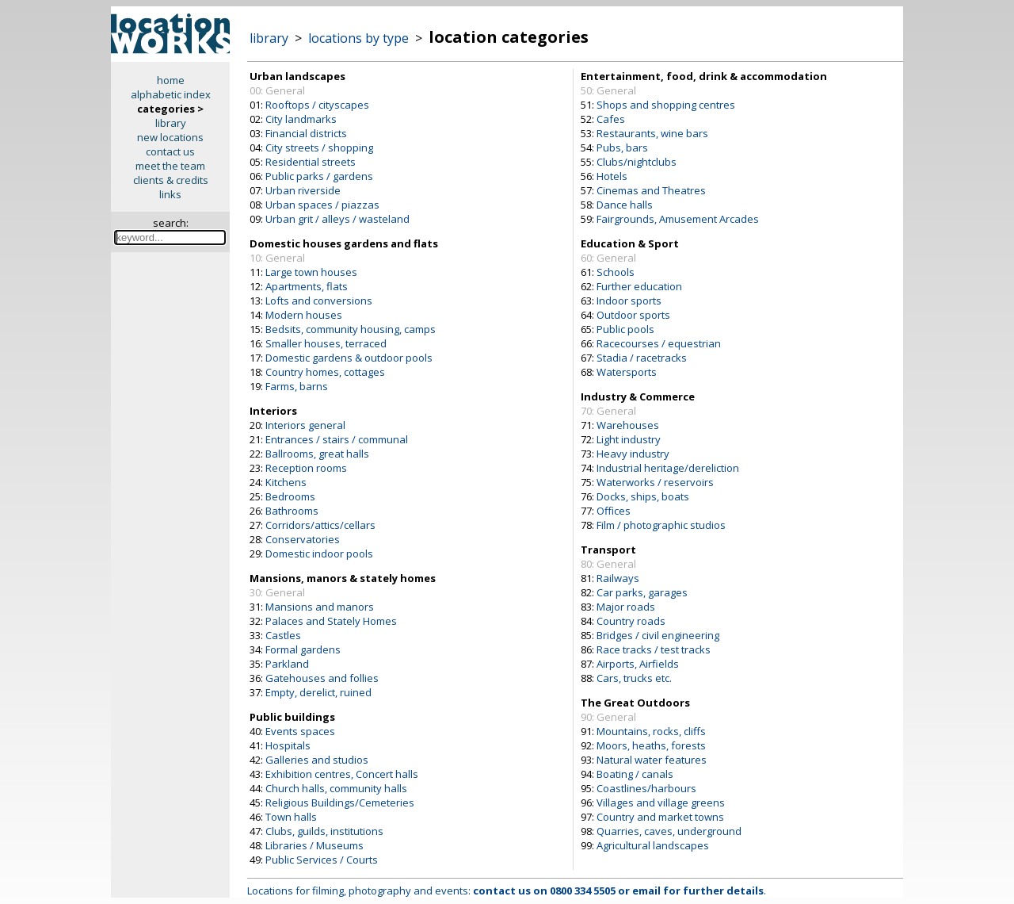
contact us (170, 151)
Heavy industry (633, 453)
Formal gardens (303, 649)
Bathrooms (291, 511)
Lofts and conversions (318, 300)
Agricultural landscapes (653, 845)
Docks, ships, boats (643, 496)
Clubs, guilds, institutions (324, 831)
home (171, 80)
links (170, 194)
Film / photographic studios (661, 525)
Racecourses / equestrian (659, 343)
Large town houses (311, 272)
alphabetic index (171, 94)
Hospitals (288, 745)
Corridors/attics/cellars (320, 525)
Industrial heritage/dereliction (668, 468)
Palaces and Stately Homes (331, 621)
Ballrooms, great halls (317, 453)
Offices (614, 511)
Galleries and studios (316, 760)
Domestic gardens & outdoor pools (349, 357)
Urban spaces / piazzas (322, 204)
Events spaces (300, 731)
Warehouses (628, 425)
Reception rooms (306, 468)
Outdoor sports (633, 315)
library (170, 123)
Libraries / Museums (314, 845)
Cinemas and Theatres (651, 190)
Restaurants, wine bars (652, 133)
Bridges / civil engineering (658, 635)
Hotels (612, 176)
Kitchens (286, 482)
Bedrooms (290, 496)
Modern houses (303, 315)
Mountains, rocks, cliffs (651, 731)
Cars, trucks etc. (634, 678)
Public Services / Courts (321, 859)
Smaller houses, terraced (326, 343)
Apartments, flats (306, 286)
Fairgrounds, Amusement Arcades (678, 219)
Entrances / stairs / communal (336, 439)
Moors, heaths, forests (651, 745)
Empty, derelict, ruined (318, 692)
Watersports (627, 372)
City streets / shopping (319, 147)
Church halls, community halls (336, 788)
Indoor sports (629, 300)
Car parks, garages (642, 592)
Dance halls (625, 204)
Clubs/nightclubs (637, 162)
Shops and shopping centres (666, 105)
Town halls (291, 817)
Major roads (626, 606)
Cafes (611, 119)
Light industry (629, 439)
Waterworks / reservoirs (655, 482)
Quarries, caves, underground (669, 831)
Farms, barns (296, 386)
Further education (639, 286)
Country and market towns (660, 817)
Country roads (631, 621)
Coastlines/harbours (646, 788)
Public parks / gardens (319, 176)
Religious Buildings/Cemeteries (339, 802)
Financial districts (306, 133)
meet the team (170, 166)
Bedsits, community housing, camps (350, 329)
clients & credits (170, 180)
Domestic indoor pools (319, 553)
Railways (618, 578)
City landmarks (301, 119)
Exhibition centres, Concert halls (341, 774)
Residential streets (310, 162)
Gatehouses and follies (322, 678)
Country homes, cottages (325, 372)
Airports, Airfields (638, 664)
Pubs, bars (622, 147)
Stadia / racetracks (642, 357)
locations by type (358, 38)
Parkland (287, 664)
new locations (170, 137)
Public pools (625, 329)
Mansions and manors (319, 606)
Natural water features (652, 760)
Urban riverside (303, 190)
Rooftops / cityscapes (317, 105)
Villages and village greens (661, 802)
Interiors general (305, 425)
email (646, 890)
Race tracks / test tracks (654, 649)
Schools (616, 272)
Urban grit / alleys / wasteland (337, 219)
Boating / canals (635, 774)
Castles (283, 635)
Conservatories (302, 539)
